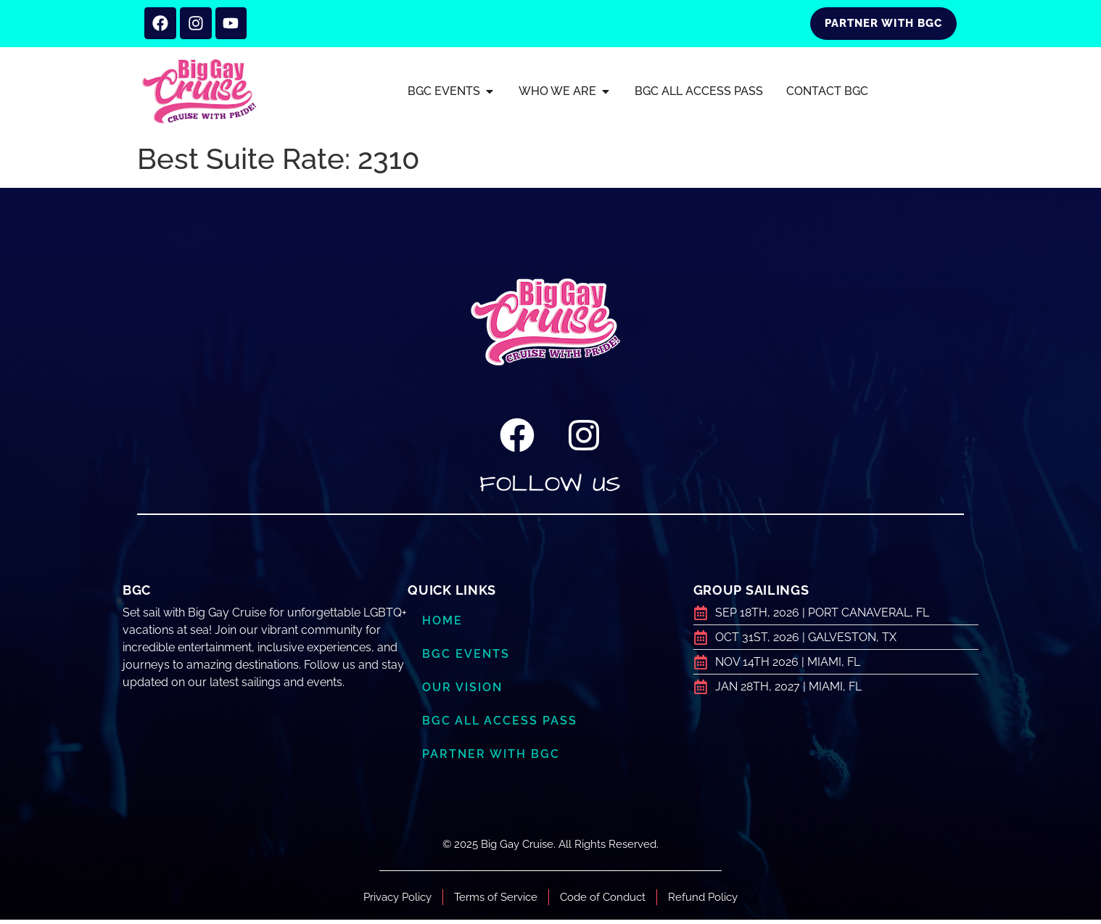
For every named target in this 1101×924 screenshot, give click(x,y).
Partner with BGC (493, 758)
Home (443, 624)
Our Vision (465, 691)
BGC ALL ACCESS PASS (501, 724)
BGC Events (467, 658)
